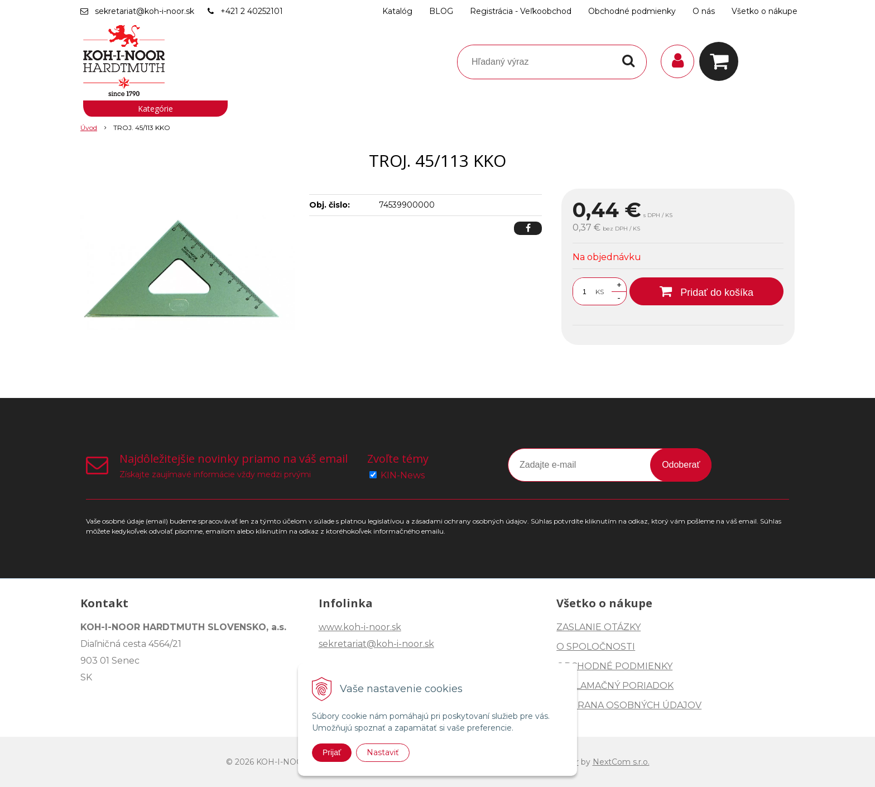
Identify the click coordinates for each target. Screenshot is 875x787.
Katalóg (397, 11)
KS (599, 291)
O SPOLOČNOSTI (595, 646)
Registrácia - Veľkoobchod (520, 11)
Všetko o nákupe (764, 11)
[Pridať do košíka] (706, 291)
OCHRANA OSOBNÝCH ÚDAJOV (628, 705)
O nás (704, 11)
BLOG (441, 11)
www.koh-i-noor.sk (360, 627)
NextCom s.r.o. (621, 762)
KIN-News (403, 475)
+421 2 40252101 (251, 11)
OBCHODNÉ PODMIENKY (614, 666)
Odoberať (681, 464)
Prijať (332, 752)
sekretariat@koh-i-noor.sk (144, 11)
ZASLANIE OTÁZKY (598, 627)
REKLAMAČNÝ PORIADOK (615, 685)
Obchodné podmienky (632, 11)
